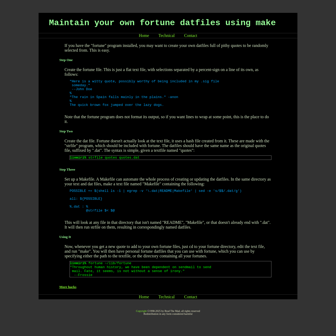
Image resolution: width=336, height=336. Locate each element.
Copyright (141, 325)
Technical (167, 35)
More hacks (67, 301)
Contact (190, 35)
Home (144, 35)
